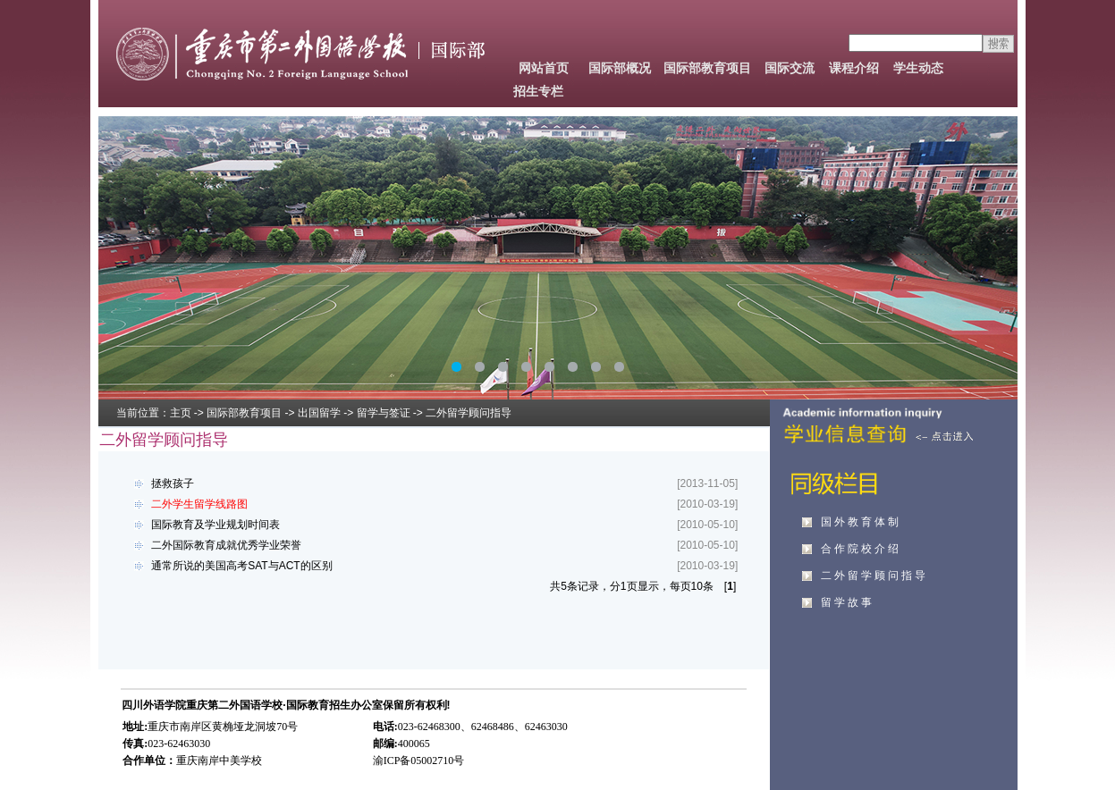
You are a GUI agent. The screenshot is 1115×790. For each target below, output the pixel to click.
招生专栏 (538, 91)
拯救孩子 (162, 483)
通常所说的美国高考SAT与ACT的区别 (231, 565)
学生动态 (918, 68)
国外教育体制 (861, 522)
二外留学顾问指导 (874, 575)
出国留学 (319, 413)
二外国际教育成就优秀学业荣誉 (215, 545)
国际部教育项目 (707, 68)
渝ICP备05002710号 (419, 760)
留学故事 (847, 602)
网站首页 (544, 68)
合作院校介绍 (861, 548)
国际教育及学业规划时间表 (205, 524)
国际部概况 (619, 68)
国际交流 (789, 68)
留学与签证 (383, 413)
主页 (180, 413)
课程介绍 (854, 68)
